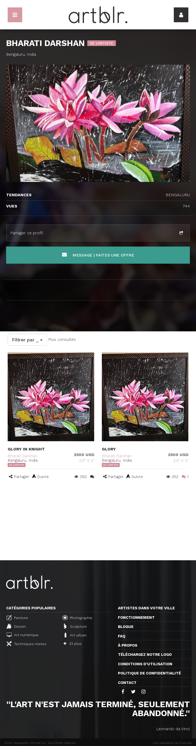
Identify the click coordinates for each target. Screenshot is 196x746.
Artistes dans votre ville (146, 608)
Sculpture (75, 626)
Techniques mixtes (26, 643)
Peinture (17, 617)
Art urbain (75, 634)
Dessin (16, 626)
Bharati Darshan (22, 455)
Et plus (73, 644)
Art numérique (23, 634)
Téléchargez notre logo (145, 654)
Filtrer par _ (27, 339)
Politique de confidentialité (149, 673)
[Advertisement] (98, 522)
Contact (127, 682)
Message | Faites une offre (98, 255)
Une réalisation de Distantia (172, 743)
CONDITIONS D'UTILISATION (145, 664)
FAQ (121, 636)
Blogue (125, 626)
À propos (127, 645)
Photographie (77, 617)
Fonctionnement (136, 617)
